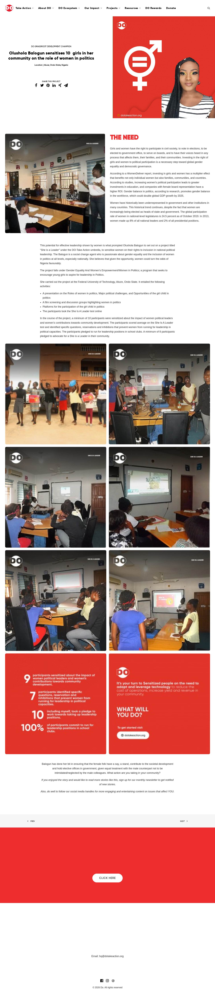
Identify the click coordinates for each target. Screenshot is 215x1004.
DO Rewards (153, 8)
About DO (46, 8)
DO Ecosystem (69, 8)
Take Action (25, 8)
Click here (107, 878)
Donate (171, 8)
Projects (113, 8)
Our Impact (93, 8)
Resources (133, 8)
